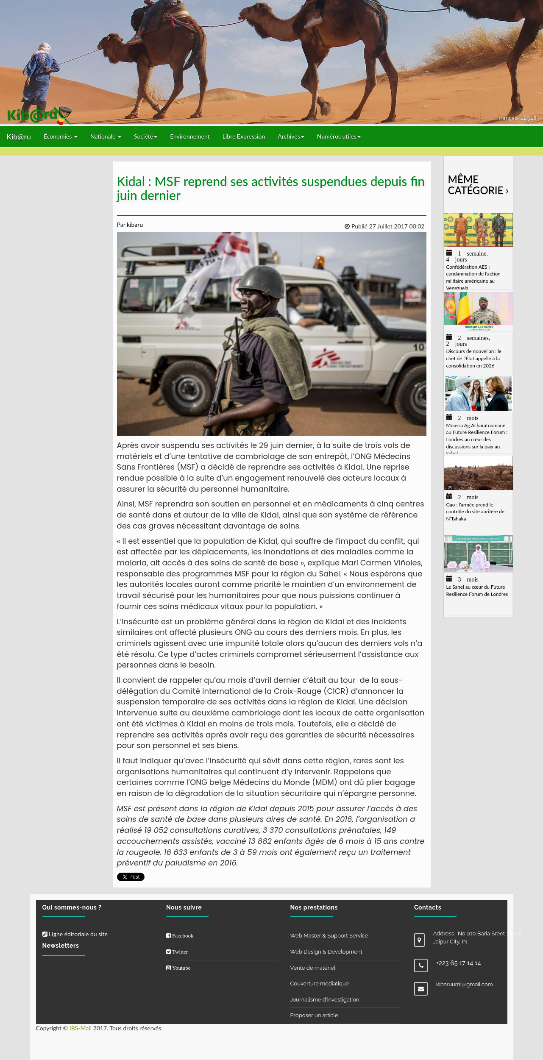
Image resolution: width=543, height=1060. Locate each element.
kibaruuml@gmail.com (464, 984)
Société (145, 136)
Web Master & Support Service (329, 935)
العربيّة (528, 117)
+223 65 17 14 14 (458, 963)
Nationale (105, 136)
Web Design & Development (326, 952)
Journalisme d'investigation (324, 999)
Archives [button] (291, 136)
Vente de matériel (313, 968)
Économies (61, 136)
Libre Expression (244, 136)
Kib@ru (18, 136)
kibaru (134, 224)
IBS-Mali (81, 1028)
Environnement (190, 136)
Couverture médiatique (319, 983)
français (509, 117)
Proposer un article (314, 1015)
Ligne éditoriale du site (75, 934)
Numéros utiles (339, 136)
